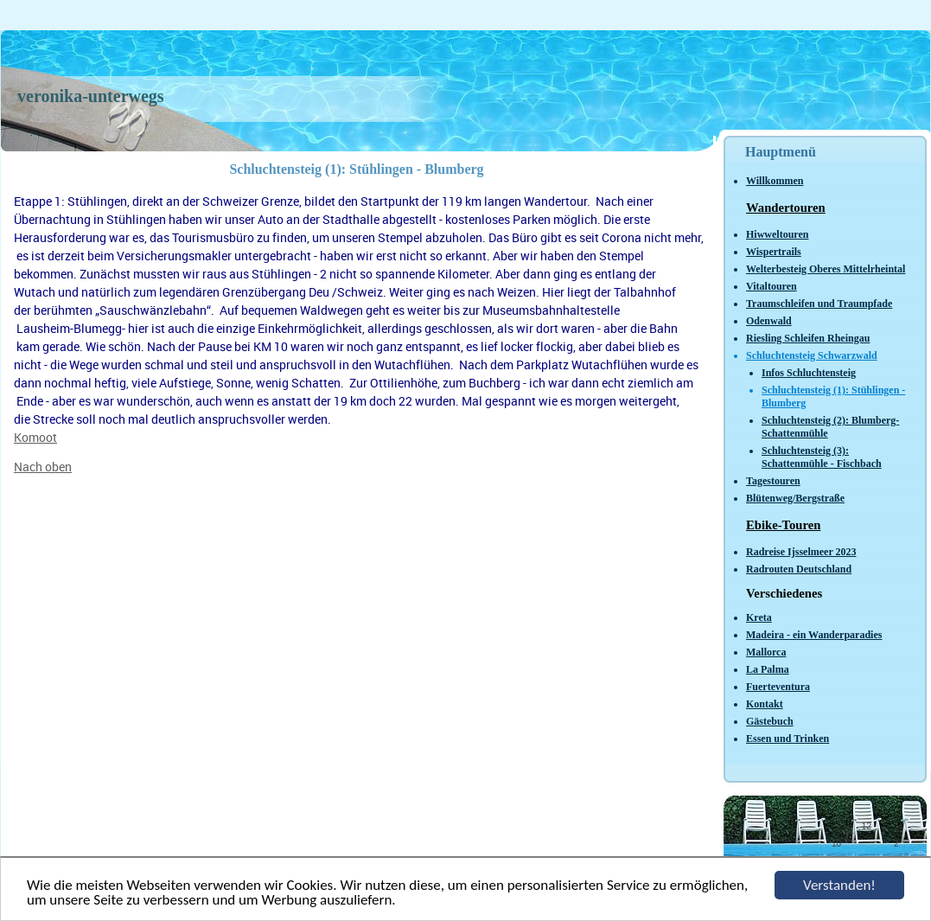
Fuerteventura (778, 687)
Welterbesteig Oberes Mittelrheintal (825, 269)
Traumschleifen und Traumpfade (819, 303)
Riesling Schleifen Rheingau (808, 338)
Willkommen (774, 181)
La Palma (767, 669)
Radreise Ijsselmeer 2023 (801, 552)
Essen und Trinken (787, 738)
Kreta (759, 617)
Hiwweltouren (777, 234)
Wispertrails (773, 252)
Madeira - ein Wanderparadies (814, 635)
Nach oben (43, 466)
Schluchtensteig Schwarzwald (811, 355)
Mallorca (766, 652)
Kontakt (764, 704)
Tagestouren (773, 481)
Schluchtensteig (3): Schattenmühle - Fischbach (822, 457)
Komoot (35, 437)
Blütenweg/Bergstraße (795, 498)
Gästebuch (770, 721)
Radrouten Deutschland (798, 569)
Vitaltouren (771, 286)
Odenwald (769, 321)
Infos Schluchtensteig (809, 373)
